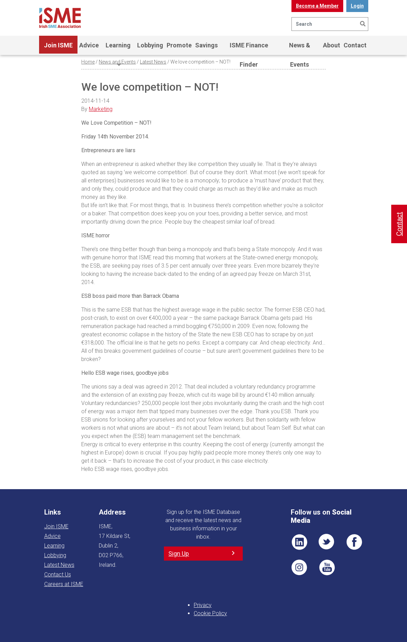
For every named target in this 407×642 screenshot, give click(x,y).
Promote (179, 45)
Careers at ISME (63, 584)
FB (354, 542)
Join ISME (58, 48)
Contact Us (57, 574)
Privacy (203, 605)
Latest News (153, 62)
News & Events (299, 48)
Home (88, 62)
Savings (206, 45)
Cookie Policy (210, 613)
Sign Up (178, 553)
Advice (89, 45)
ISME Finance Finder (249, 48)
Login (357, 6)
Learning (118, 48)
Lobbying (150, 45)
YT (326, 567)
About (331, 45)
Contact (355, 45)
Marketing (100, 109)
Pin (299, 567)
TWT (326, 542)
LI (299, 542)
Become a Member (317, 6)
